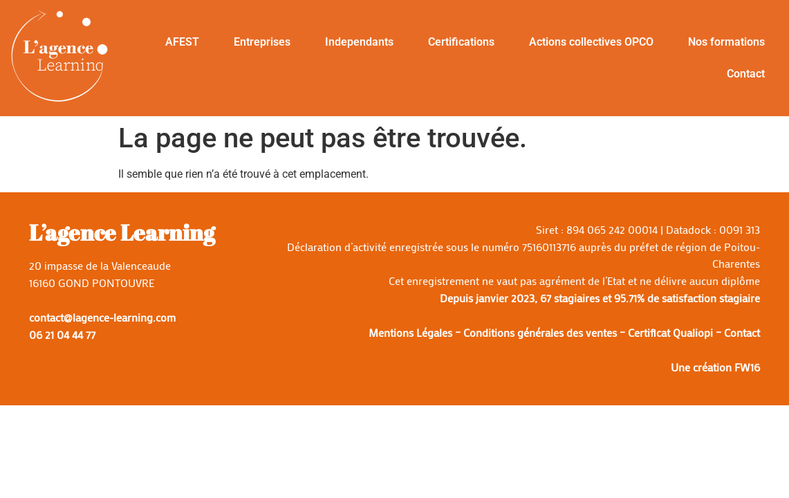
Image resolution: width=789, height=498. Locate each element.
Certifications (461, 41)
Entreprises (262, 41)
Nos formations (726, 41)
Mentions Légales (410, 332)
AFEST (182, 41)
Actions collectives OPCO (591, 41)
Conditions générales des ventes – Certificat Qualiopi (588, 332)
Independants (359, 41)
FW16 (747, 367)
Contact (746, 73)
